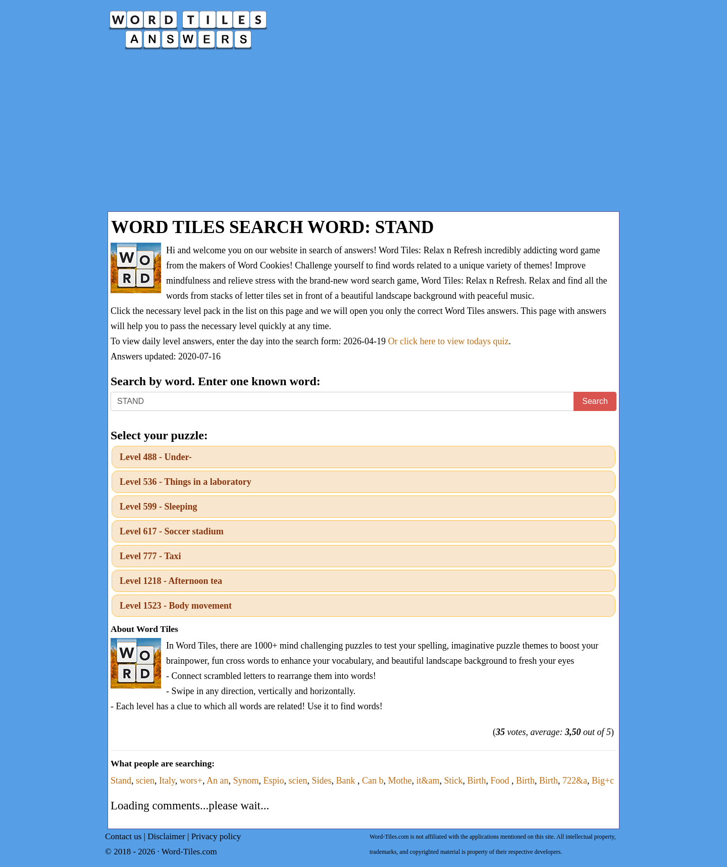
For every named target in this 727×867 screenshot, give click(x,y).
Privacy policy (216, 836)
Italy (167, 780)
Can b (373, 780)
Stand (121, 780)
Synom (246, 780)
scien (145, 780)
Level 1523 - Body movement (176, 606)
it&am (428, 780)
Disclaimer (166, 836)
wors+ (191, 780)
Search (595, 401)
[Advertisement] (363, 135)
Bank (347, 780)
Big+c (603, 780)
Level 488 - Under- (156, 457)
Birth (477, 780)
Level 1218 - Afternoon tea (171, 581)
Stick (453, 780)
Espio (274, 780)
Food (501, 780)
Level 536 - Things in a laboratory (185, 482)
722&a (574, 780)
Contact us (123, 836)
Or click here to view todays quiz (448, 341)
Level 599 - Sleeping (158, 506)
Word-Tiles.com (189, 851)
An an (217, 780)
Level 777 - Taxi (150, 556)
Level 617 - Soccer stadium (172, 531)
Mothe (400, 780)
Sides (322, 780)
